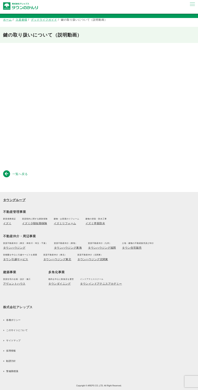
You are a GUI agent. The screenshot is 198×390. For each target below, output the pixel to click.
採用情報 (11, 350)
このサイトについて (17, 330)
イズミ (7, 223)
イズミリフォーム (65, 223)
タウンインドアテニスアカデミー (101, 283)
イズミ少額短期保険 (34, 223)
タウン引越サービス (15, 259)
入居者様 (21, 19)
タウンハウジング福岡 (102, 247)
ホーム (7, 19)
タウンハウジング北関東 (92, 259)
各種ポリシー (13, 320)
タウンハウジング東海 (68, 247)
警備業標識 (12, 371)
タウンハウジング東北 (57, 259)
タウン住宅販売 (132, 247)
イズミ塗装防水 (95, 223)
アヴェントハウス (14, 283)
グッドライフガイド (44, 19)
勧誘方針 (11, 361)
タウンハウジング (14, 247)
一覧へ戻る (16, 174)
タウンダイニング (59, 283)
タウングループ (14, 200)
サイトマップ (13, 340)
